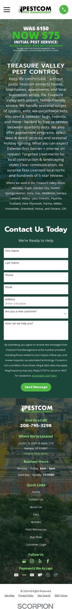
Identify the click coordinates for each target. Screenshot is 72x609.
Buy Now (36, 537)
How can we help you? (19, 323)
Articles (36, 522)
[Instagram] (32, 561)
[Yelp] (40, 561)
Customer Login (36, 544)
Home (36, 492)
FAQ (36, 514)
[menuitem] (9, 596)
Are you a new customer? (21, 311)
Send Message (36, 387)
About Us (36, 507)
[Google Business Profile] (24, 561)
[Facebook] (48, 561)
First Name (12, 251)
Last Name (12, 263)
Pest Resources (36, 529)
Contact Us (36, 499)
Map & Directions (36, 453)
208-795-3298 (36, 425)
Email (8, 287)
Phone (9, 275)
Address (10, 299)
